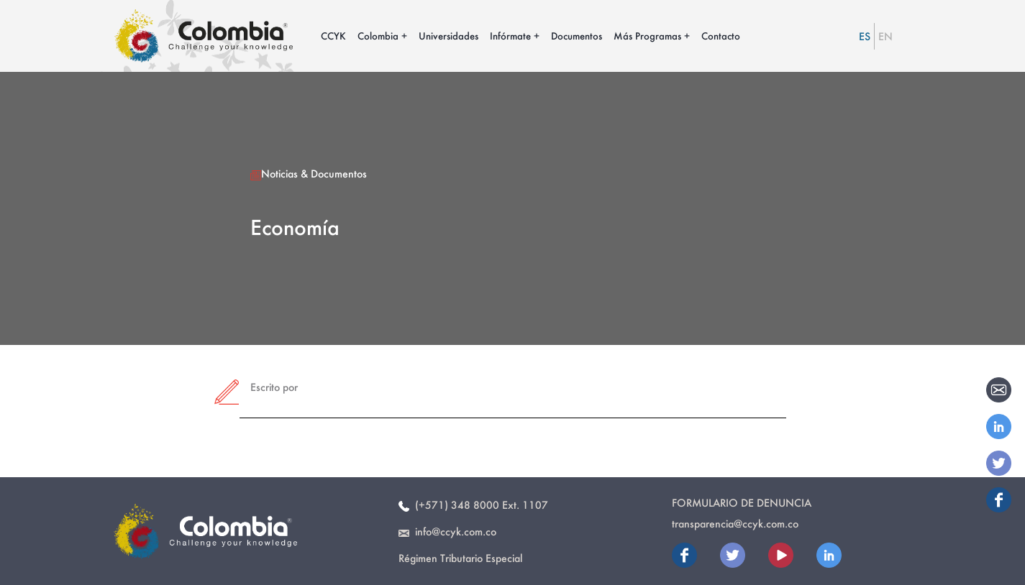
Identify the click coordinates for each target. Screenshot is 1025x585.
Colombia (377, 35)
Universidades (448, 35)
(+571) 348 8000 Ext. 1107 (473, 505)
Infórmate (510, 35)
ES (864, 36)
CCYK (333, 35)
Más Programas (647, 35)
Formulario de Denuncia (741, 503)
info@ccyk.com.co (447, 531)
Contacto (720, 35)
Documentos (576, 35)
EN (885, 36)
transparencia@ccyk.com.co (735, 523)
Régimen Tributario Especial (460, 558)
